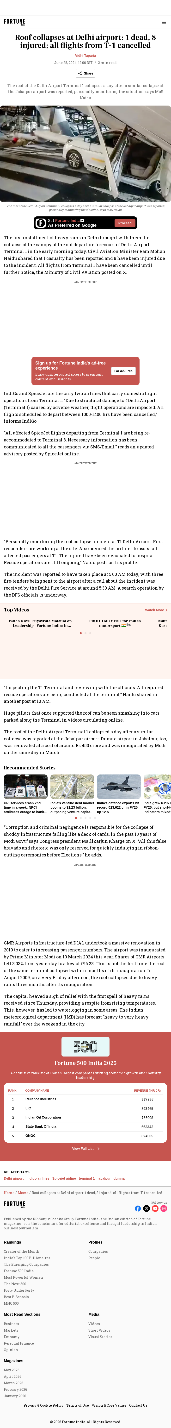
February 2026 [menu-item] (15, 1389)
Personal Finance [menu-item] (19, 1343)
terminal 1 (87, 1178)
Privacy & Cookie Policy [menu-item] (43, 1405)
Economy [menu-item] (11, 1336)
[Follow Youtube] (155, 1208)
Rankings (12, 1242)
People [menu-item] (94, 1258)
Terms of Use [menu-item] (77, 1405)
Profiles (95, 1242)
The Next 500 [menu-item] (15, 1284)
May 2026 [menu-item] (11, 1370)
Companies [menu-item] (98, 1251)
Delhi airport (14, 1178)
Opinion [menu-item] (11, 1349)
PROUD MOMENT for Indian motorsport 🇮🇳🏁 (115, 623)
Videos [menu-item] (94, 1323)
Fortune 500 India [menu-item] (19, 1271)
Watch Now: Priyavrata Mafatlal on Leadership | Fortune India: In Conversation (40, 626)
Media (93, 1314)
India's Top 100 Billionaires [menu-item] (27, 1258)
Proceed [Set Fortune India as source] (125, 223)
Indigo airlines (37, 1178)
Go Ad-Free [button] (123, 371)
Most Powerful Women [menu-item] (23, 1277)
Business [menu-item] (11, 1323)
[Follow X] (146, 1208)
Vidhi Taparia (85, 55)
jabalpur (104, 1178)
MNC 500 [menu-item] (11, 1303)
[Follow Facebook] (137, 1208)
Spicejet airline (64, 1178)
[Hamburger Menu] (164, 22)
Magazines (13, 1361)
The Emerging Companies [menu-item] (26, 1264)
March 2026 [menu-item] (13, 1383)
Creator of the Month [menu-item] (21, 1251)
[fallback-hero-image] (26, 786)
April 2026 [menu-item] (12, 1376)
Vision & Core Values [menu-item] (109, 1405)
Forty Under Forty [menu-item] (19, 1290)
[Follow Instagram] (163, 1208)
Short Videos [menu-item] (99, 1330)
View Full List (82, 1149)
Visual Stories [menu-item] (100, 1336)
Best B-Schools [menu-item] (16, 1297)
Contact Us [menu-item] (138, 1405)
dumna (119, 1178)
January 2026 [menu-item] (15, 1396)
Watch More (154, 610)
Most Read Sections (22, 1314)
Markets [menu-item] (11, 1330)
